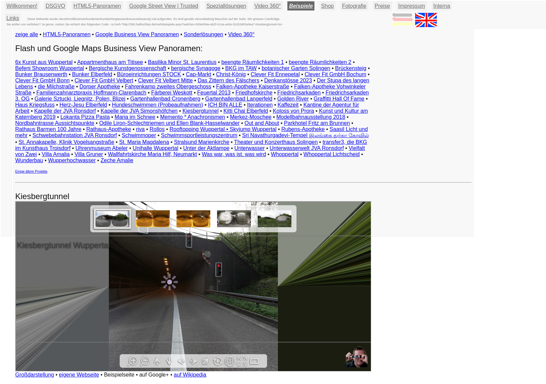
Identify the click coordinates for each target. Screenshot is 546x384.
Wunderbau (29, 160)
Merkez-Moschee (250, 117)
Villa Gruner (88, 154)
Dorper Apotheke (99, 86)
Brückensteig (350, 68)
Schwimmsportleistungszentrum (199, 135)
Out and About (261, 123)
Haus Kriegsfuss (35, 105)
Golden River (293, 99)
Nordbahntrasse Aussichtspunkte (54, 123)
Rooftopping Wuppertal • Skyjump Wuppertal (222, 129)
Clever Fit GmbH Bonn (42, 80)
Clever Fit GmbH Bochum (335, 74)
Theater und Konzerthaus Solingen (275, 142)
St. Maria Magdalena (144, 142)
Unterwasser (249, 148)
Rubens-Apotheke (303, 129)
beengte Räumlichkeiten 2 (320, 62)
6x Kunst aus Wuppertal (44, 62)
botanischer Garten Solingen (296, 68)
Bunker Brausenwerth (41, 74)
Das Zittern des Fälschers (228, 80)
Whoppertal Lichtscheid (332, 154)
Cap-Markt (198, 74)
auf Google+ (154, 375)
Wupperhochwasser (72, 160)
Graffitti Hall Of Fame (339, 99)
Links (12, 18)
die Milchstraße (56, 86)
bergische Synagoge (195, 68)
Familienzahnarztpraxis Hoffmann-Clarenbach (91, 92)
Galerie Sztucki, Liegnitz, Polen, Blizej (79, 99)
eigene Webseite (79, 375)
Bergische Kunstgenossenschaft (127, 68)
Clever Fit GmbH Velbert (103, 80)
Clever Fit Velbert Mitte (165, 80)
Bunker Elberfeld (92, 74)
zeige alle (26, 34)
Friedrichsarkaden (299, 92)
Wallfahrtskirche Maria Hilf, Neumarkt (152, 154)
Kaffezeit (288, 105)
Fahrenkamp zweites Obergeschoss (168, 86)
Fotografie (354, 6)
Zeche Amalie (117, 160)
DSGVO (55, 6)
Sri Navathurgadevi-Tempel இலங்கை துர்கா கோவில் (305, 135)
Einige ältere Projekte (31, 171)
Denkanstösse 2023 (288, 80)
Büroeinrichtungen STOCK (149, 74)
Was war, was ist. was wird (234, 154)
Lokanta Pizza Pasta (85, 117)
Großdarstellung (34, 375)
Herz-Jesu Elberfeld (83, 105)
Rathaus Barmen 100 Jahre (48, 129)
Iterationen (260, 105)
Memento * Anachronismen (192, 117)
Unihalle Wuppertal (155, 148)
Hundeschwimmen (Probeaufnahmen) (157, 105)
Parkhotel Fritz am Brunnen (317, 123)
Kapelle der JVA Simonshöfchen (139, 111)
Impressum (411, 6)
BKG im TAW (241, 68)
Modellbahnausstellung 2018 (310, 117)
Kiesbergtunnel (201, 111)
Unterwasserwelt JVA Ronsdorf (307, 148)
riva (140, 129)
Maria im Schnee (135, 117)
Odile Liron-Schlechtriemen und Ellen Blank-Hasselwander (169, 123)
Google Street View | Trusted (163, 6)
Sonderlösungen (203, 34)
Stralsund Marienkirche (202, 142)
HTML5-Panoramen (97, 6)
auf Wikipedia (190, 375)
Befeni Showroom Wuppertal (49, 68)
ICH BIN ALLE (225, 105)
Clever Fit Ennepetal (275, 74)
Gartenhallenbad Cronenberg (165, 99)
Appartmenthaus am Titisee (110, 62)
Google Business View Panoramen (137, 34)
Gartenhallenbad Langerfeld (238, 99)
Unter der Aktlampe (206, 148)
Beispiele (301, 6)
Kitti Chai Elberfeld (245, 111)
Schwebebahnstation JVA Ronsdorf (74, 135)
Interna (441, 6)
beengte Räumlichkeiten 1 (252, 62)
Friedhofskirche (253, 92)
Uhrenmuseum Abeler (101, 148)
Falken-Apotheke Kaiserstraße (252, 86)
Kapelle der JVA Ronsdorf (65, 111)
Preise (382, 6)
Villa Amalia (56, 154)
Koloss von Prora (293, 111)
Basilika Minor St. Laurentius (182, 62)
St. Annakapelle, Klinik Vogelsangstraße (66, 142)
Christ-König (231, 74)
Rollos (156, 129)
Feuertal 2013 (214, 92)
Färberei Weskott (171, 92)
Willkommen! (22, 6)
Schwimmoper (139, 135)
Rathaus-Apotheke (108, 129)
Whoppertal (285, 154)
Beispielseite (119, 375)
